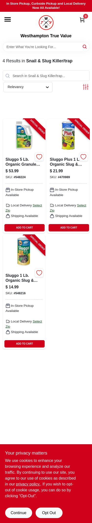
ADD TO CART (24, 227)
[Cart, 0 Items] (82, 19)
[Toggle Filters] (86, 87)
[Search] (85, 46)
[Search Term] (46, 47)
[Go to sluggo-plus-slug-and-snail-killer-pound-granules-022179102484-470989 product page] (68, 176)
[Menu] (7, 19)
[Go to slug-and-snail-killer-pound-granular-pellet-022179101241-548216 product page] (24, 292)
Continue (18, 513)
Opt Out (49, 513)
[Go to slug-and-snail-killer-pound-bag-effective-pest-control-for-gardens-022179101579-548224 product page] (24, 176)
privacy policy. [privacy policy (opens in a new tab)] (28, 484)
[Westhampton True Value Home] (46, 22)
